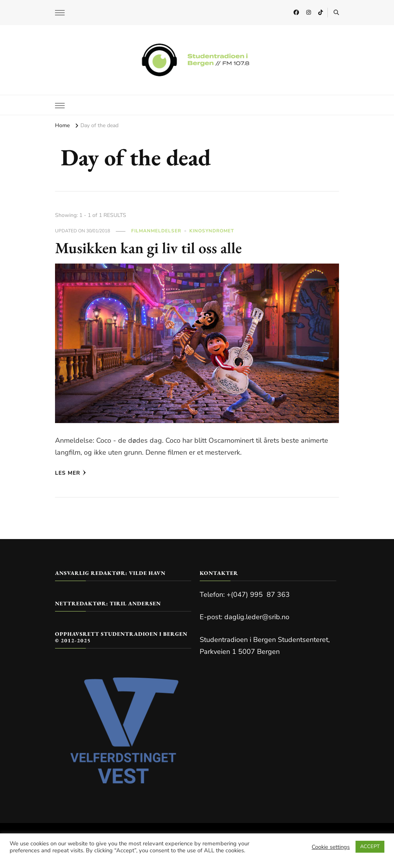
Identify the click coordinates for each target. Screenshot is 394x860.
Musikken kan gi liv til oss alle (148, 248)
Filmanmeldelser (156, 231)
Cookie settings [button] (331, 846)
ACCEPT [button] (370, 846)
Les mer (70, 473)
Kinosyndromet (211, 231)
